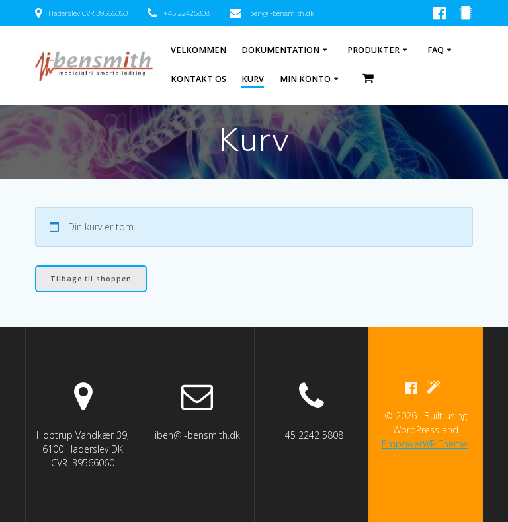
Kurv (252, 79)
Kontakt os (198, 79)
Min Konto (305, 79)
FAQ (435, 50)
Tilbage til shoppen (91, 278)
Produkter (373, 50)
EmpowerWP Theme (425, 443)
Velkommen (198, 50)
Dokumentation (280, 50)
